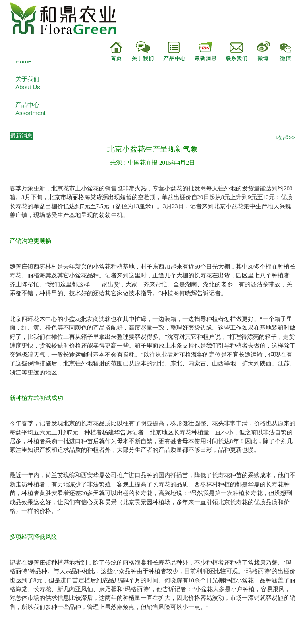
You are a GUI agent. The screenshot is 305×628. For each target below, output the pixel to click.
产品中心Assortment (30, 108)
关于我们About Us (27, 82)
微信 (290, 51)
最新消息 (201, 51)
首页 (116, 51)
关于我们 (138, 51)
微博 (264, 51)
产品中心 (169, 51)
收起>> (285, 137)
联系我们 (233, 51)
